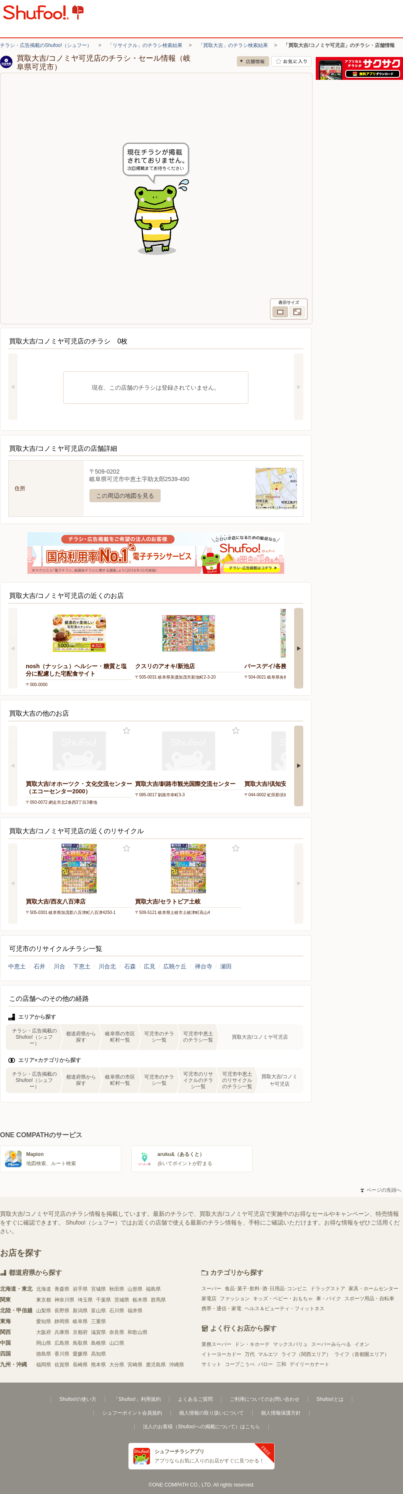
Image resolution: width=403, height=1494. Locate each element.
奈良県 (116, 1332)
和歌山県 (137, 1332)
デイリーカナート (309, 1364)
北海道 (43, 1289)
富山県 (98, 1311)
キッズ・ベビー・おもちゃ (283, 1298)
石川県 (116, 1311)
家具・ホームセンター (373, 1289)
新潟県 (80, 1311)
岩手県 (80, 1289)
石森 (130, 966)
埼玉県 (85, 1300)
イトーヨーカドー (221, 1354)
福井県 (135, 1311)
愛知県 (43, 1321)
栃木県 (140, 1300)
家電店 (209, 1298)
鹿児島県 (156, 1365)
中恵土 (17, 966)
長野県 (61, 1311)
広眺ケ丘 (175, 966)
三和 (281, 1364)
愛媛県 (80, 1354)
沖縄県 (176, 1365)
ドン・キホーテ (252, 1344)
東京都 (43, 1300)
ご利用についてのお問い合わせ (265, 1399)
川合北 (107, 966)
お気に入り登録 (126, 731)
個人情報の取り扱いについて (211, 1413)
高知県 (98, 1354)
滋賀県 (98, 1332)
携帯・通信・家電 (221, 1308)
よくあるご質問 (195, 1399)
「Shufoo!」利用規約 (136, 1399)
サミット (211, 1364)
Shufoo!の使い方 (77, 1399)
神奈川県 (64, 1300)
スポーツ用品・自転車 (369, 1298)
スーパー (211, 1289)
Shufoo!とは (330, 1399)
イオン (361, 1344)
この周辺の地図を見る (125, 495)
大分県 (116, 1365)
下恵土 (82, 966)
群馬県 (158, 1300)
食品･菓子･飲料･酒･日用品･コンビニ (266, 1289)
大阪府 (43, 1332)
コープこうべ (240, 1364)
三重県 (98, 1321)
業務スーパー (216, 1344)
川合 (59, 966)
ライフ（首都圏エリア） (361, 1354)
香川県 (61, 1354)
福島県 (153, 1289)
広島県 (61, 1343)
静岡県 (61, 1321)
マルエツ (268, 1354)
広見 (149, 966)
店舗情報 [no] (253, 61)
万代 (250, 1354)
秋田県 (116, 1289)
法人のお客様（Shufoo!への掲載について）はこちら (201, 1427)
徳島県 (43, 1354)
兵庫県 (61, 1332)
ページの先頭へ (381, 1190)
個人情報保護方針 (281, 1413)
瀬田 (226, 966)
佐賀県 (61, 1365)
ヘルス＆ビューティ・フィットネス (284, 1308)
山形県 (135, 1289)
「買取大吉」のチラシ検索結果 (233, 45)
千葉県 (103, 1300)
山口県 (116, 1343)
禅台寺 (203, 966)
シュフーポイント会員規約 (132, 1413)
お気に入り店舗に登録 (291, 61)
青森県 (61, 1289)
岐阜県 (80, 1321)
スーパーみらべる (331, 1344)
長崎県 (80, 1365)
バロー (265, 1364)
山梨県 (43, 1311)
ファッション (235, 1298)
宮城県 (98, 1289)
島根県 (98, 1343)
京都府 (80, 1332)
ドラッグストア (327, 1289)
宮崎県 (135, 1365)
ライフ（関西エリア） (306, 1354)
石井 (39, 966)
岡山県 (43, 1343)
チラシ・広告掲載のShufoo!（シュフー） (46, 45)
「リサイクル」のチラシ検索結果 (145, 45)
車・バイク (328, 1298)
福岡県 (43, 1365)
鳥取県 (80, 1343)
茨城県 (121, 1300)
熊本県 (98, 1365)
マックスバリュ (290, 1344)
